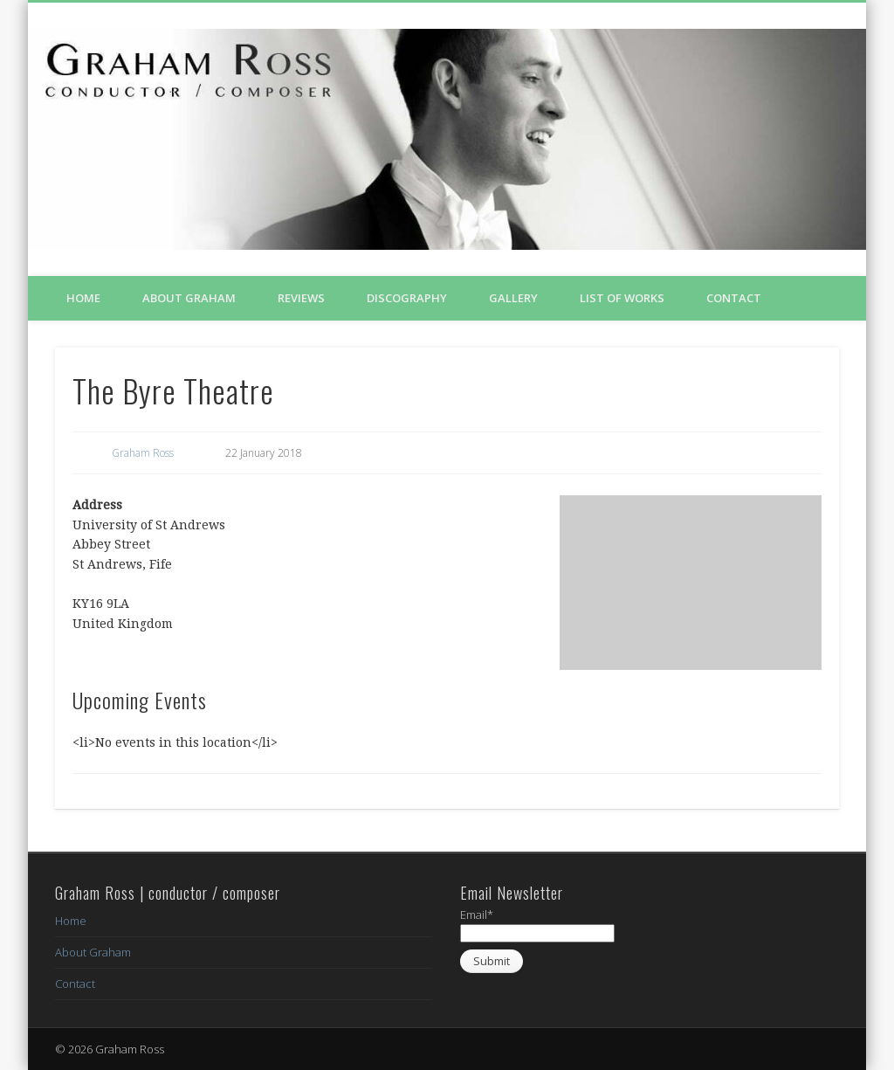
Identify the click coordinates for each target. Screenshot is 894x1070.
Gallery (513, 298)
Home (83, 298)
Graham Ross (143, 452)
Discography (407, 298)
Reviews (301, 298)
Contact (733, 298)
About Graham (189, 298)
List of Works (622, 298)
